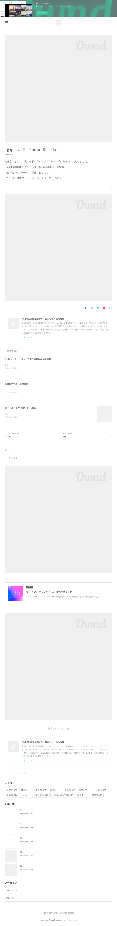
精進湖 (101, 790)
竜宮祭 (40, 790)
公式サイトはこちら (58, 729)
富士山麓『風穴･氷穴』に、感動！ (21, 408)
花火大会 (85, 790)
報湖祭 (55, 790)
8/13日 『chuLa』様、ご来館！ (35, 824)
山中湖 (26, 796)
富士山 (82, 796)
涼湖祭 (11, 790)
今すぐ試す (42, 13)
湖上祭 (69, 790)
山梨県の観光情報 (62, 796)
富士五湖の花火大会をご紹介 (34, 866)
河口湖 (97, 796)
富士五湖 (41, 796)
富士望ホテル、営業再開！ (17, 384)
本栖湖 (11, 796)
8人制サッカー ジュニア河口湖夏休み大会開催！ (29, 359)
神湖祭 (26, 790)
